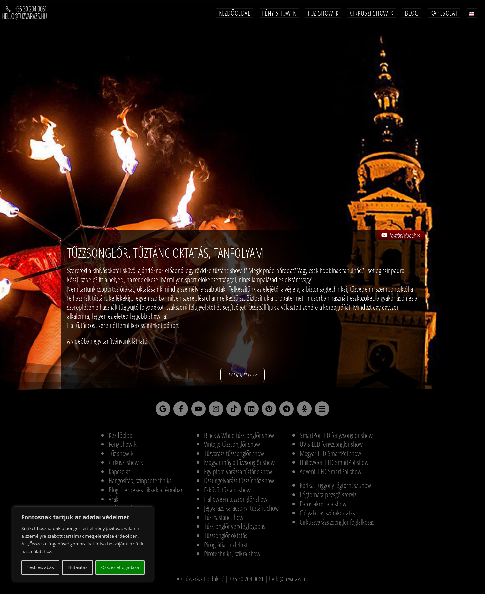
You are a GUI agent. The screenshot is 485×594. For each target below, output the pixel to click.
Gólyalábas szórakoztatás (327, 515)
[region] (83, 543)
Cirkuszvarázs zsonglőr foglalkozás (337, 524)
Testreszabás (40, 567)
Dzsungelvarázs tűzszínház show (239, 483)
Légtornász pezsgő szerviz (328, 497)
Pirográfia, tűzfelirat (226, 547)
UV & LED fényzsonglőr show (331, 446)
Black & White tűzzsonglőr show (239, 437)
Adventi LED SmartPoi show (330, 473)
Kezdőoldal (121, 437)
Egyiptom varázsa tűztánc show (238, 473)
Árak (113, 501)
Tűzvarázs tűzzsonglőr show (234, 455)
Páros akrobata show (323, 506)
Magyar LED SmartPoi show (330, 455)
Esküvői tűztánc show (227, 492)
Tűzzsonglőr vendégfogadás (234, 528)
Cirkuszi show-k (126, 464)
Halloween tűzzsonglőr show (235, 501)
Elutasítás (77, 567)
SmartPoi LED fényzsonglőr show (336, 437)
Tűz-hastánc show (223, 519)
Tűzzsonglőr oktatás (225, 538)
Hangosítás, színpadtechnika (140, 483)
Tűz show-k (121, 455)
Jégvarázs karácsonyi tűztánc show (241, 510)
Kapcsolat (119, 473)
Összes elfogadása (120, 567)
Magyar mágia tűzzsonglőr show (239, 464)
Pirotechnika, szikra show (232, 556)
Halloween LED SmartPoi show (334, 464)
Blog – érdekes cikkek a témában (146, 492)
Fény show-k (123, 446)
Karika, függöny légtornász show (335, 487)
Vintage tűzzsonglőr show (232, 446)
